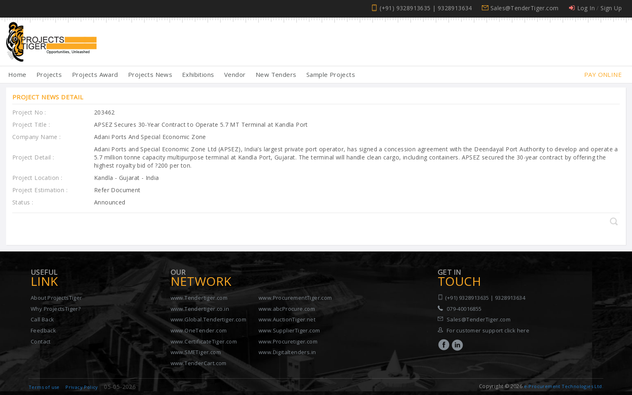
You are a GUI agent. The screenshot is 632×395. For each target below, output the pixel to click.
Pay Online (603, 74)
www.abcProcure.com (287, 308)
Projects (49, 74)
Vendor (234, 74)
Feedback (43, 330)
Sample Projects (330, 74)
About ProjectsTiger (56, 297)
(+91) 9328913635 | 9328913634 (426, 8)
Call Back (42, 319)
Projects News (150, 74)
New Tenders (276, 74)
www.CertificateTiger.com (204, 341)
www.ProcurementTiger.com (295, 297)
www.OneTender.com (199, 330)
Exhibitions (198, 74)
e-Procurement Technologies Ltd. (563, 386)
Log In (586, 8)
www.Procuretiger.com (288, 341)
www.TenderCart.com (199, 363)
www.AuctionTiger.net (287, 319)
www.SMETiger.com (196, 352)
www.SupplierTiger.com (289, 330)
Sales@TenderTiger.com (524, 8)
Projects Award (95, 74)
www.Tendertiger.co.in (200, 308)
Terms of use (44, 387)
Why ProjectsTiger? (56, 308)
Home (17, 74)
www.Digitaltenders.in (287, 352)
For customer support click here (488, 330)
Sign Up (611, 8)
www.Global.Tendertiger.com (208, 319)
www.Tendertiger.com (199, 297)
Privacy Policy (81, 387)
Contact (41, 341)
